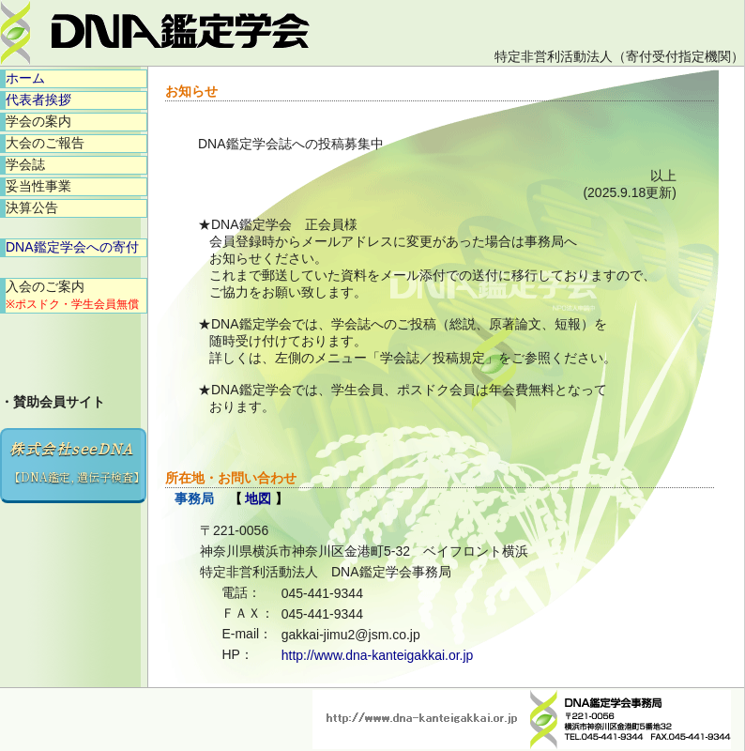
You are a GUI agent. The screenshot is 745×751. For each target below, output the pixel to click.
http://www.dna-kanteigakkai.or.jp (377, 655)
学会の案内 (38, 121)
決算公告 (32, 207)
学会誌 (25, 164)
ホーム (25, 77)
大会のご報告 (45, 142)
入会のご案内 (72, 295)
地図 (258, 498)
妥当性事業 (38, 185)
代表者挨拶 (38, 99)
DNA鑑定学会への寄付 (72, 246)
